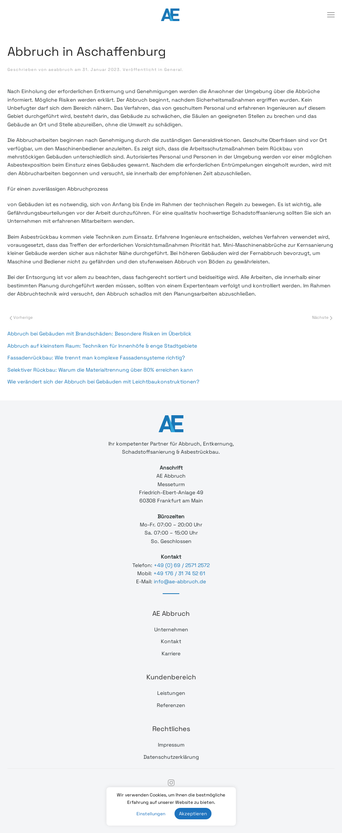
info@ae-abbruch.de (180, 581)
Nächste (322, 317)
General (173, 69)
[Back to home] (171, 15)
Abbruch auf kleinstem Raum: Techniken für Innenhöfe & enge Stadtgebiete (102, 345)
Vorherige (21, 317)
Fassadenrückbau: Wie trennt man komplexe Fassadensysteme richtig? (96, 357)
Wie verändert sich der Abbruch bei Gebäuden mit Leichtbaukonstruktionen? (103, 381)
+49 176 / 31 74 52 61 (179, 573)
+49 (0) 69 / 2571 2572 (182, 565)
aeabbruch (60, 69)
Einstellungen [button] (150, 814)
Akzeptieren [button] (193, 813)
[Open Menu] (331, 15)
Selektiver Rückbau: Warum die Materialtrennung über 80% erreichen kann (100, 369)
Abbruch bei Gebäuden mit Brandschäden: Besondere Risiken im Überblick (99, 333)
